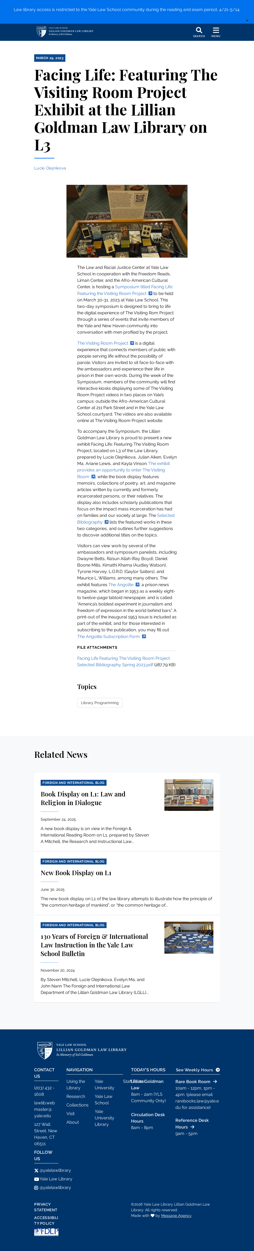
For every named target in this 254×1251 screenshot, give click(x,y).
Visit (70, 1113)
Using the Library (75, 1084)
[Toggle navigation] (216, 32)
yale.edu (42, 1115)
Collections (77, 1105)
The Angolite (120, 584)
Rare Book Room (192, 1081)
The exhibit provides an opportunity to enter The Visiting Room (123, 470)
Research (75, 1096)
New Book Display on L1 (76, 872)
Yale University (104, 1084)
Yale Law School (103, 1099)
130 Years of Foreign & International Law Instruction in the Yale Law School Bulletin (94, 945)
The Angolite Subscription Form (108, 636)
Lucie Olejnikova (50, 168)
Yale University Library (104, 1118)
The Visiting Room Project (102, 343)
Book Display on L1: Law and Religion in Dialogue (83, 798)
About (72, 1122)
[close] (247, 20)
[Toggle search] (199, 32)
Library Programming (100, 703)
